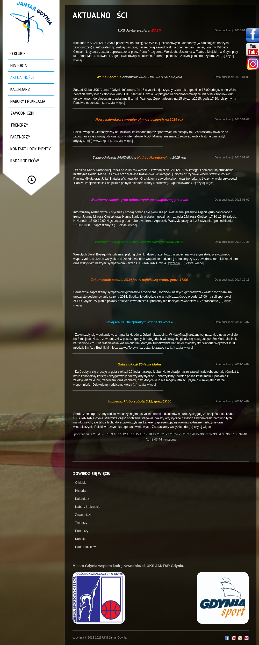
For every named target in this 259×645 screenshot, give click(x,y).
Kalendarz (20, 89)
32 (211, 434)
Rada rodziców (24, 161)
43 (156, 439)
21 (163, 434)
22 (168, 434)
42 (152, 439)
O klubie (17, 53)
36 (228, 434)
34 (220, 434)
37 (233, 434)
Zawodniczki (22, 113)
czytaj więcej (116, 103)
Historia (18, 65)
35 (224, 434)
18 (150, 434)
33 (215, 434)
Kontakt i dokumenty (30, 149)
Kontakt (80, 539)
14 (133, 434)
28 (194, 434)
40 (245, 434)
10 (116, 434)
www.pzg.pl (101, 141)
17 (146, 434)
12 (125, 434)
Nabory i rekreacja (27, 101)
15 (137, 434)
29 (198, 434)
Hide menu (31, 179)
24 (176, 434)
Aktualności (22, 77)
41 (148, 439)
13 (129, 434)
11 (120, 434)
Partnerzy (20, 137)
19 (155, 434)
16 (142, 434)
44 (161, 439)
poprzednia (82, 434)
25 (181, 434)
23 (172, 434)
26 (185, 434)
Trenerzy (19, 125)
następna (169, 439)
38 (237, 434)
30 (202, 434)
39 (241, 434)
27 (189, 434)
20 (159, 434)
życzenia (174, 263)
